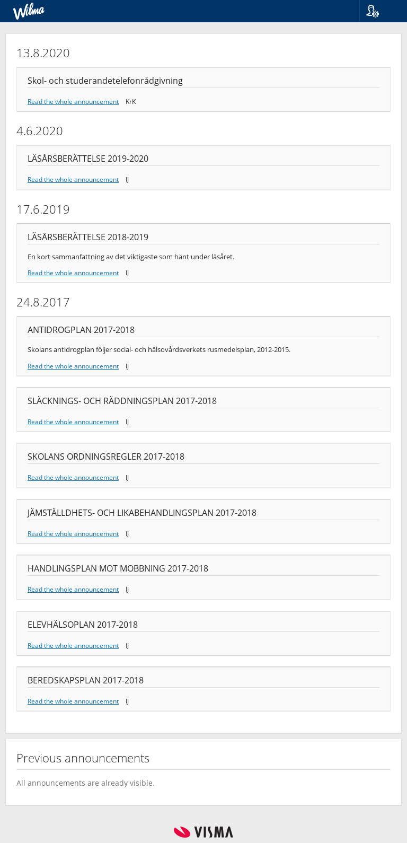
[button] (379, 11)
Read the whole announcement (73, 101)
